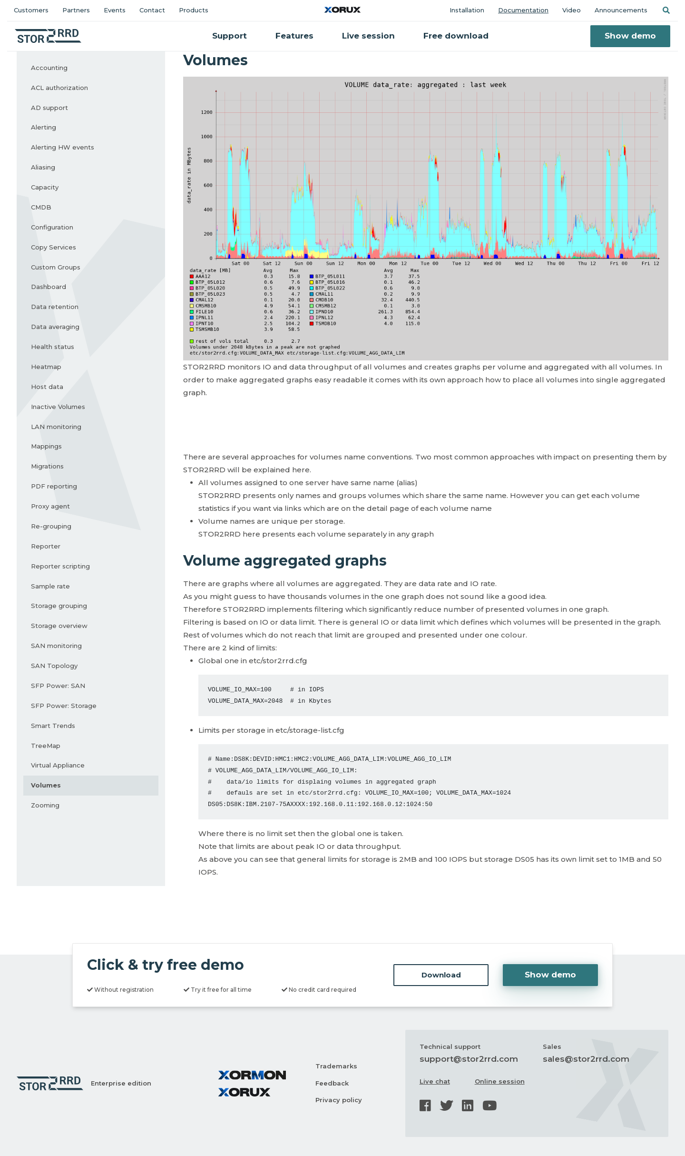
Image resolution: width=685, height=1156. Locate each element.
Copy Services (53, 247)
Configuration (52, 227)
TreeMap (45, 745)
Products (193, 10)
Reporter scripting (60, 566)
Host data (47, 386)
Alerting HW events (62, 147)
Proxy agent (50, 506)
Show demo (630, 35)
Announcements (621, 10)
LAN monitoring (56, 426)
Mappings (46, 446)
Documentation (523, 10)
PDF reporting (54, 486)
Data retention (54, 306)
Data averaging (55, 326)
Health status (52, 346)
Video (571, 10)
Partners (76, 10)
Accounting (49, 67)
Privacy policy (338, 1100)
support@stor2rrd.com (469, 1059)
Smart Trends (53, 725)
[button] (666, 10)
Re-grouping (51, 526)
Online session (500, 1081)
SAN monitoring (56, 645)
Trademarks (336, 1066)
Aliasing (43, 167)
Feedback (332, 1083)
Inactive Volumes (58, 406)
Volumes (46, 785)
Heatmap (46, 366)
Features (294, 35)
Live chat (435, 1081)
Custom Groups (55, 267)
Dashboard (48, 286)
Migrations (47, 466)
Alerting (43, 127)
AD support (49, 107)
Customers (31, 10)
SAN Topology (54, 665)
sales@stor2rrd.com (586, 1059)
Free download (456, 35)
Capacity (45, 187)
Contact (152, 10)
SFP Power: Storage (64, 705)
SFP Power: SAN (58, 685)
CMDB (41, 207)
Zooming (45, 805)
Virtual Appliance (58, 765)
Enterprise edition (121, 1083)
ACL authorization (59, 87)
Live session (368, 35)
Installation (467, 10)
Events (115, 10)
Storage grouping (59, 605)
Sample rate (50, 586)
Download (441, 974)
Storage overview (59, 625)
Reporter (45, 546)
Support (229, 35)
